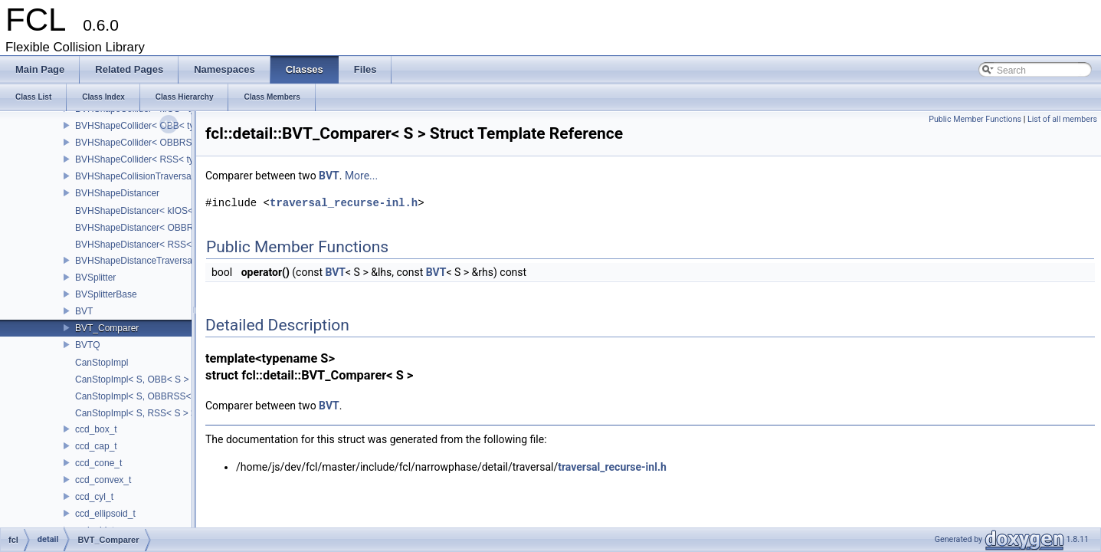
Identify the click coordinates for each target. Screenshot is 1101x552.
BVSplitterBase (106, 294)
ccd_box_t (96, 429)
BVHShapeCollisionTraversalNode (145, 176)
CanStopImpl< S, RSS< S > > (135, 413)
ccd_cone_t (98, 463)
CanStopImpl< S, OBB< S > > (136, 379)
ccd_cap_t (96, 446)
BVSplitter (95, 277)
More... (361, 175)
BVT (84, 311)
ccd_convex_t (103, 480)
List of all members (1062, 119)
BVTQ (87, 345)
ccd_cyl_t (94, 496)
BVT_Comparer (107, 328)
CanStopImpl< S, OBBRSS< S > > (145, 396)
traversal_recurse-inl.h (344, 203)
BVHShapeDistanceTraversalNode (145, 260)
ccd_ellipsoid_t (105, 513)
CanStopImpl (101, 362)
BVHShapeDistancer (117, 193)
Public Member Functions (975, 119)
